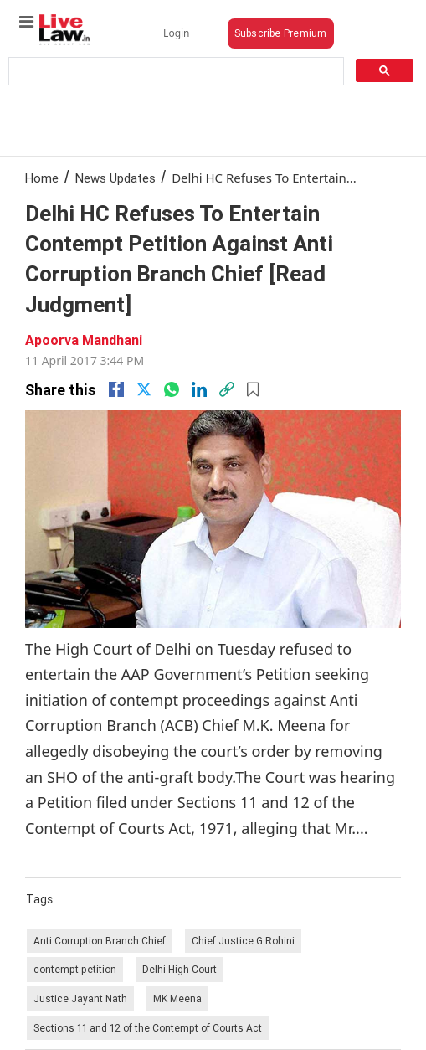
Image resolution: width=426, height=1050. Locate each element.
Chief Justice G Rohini (243, 940)
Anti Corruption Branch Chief (99, 940)
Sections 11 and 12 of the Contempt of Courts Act (147, 1028)
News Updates (115, 178)
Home (42, 178)
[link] (226, 389)
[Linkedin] (199, 389)
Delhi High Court (179, 969)
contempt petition (74, 969)
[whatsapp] (171, 389)
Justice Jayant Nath (80, 998)
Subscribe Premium (280, 33)
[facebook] (116, 389)
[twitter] (143, 389)
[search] (174, 71)
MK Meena (177, 998)
